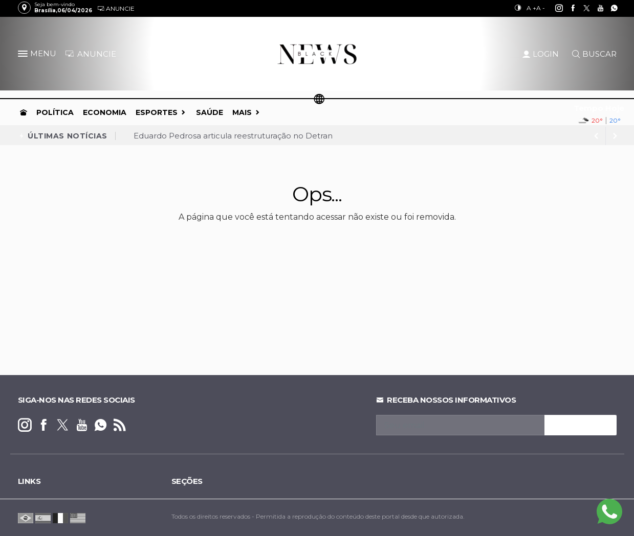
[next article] (596, 136)
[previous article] (615, 136)
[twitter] (581, 8)
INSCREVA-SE (580, 425)
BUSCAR (594, 54)
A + (531, 8)
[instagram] (553, 8)
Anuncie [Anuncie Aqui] (116, 8)
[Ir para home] (23, 112)
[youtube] (595, 8)
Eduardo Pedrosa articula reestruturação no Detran (233, 136)
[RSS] (119, 425)
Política (55, 112)
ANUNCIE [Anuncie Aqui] (90, 54)
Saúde (209, 112)
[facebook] (567, 8)
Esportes (157, 112)
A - (540, 8)
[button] (24, 55)
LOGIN (540, 54)
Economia (104, 112)
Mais (242, 112)
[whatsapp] (608, 8)
